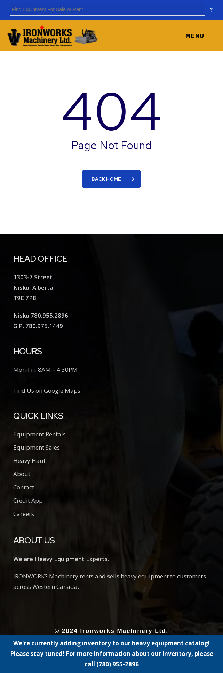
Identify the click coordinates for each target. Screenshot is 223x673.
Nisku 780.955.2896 (40, 315)
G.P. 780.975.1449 (38, 326)
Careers (23, 514)
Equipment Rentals (39, 434)
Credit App (28, 500)
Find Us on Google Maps (46, 390)
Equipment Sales (36, 447)
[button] (201, 35)
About (21, 474)
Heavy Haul (29, 461)
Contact (23, 487)
